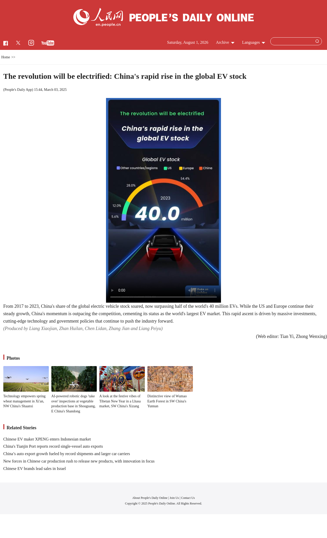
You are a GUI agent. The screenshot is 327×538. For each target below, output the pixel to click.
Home (5, 57)
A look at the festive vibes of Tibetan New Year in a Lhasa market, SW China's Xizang (120, 401)
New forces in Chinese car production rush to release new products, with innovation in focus (79, 461)
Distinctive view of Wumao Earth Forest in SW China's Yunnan (167, 401)
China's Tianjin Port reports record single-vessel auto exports (53, 446)
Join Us (175, 498)
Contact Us (188, 498)
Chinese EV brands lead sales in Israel (34, 468)
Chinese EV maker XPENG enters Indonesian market (47, 439)
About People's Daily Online (150, 498)
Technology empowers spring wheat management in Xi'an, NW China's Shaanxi (24, 401)
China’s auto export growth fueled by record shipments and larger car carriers (66, 454)
